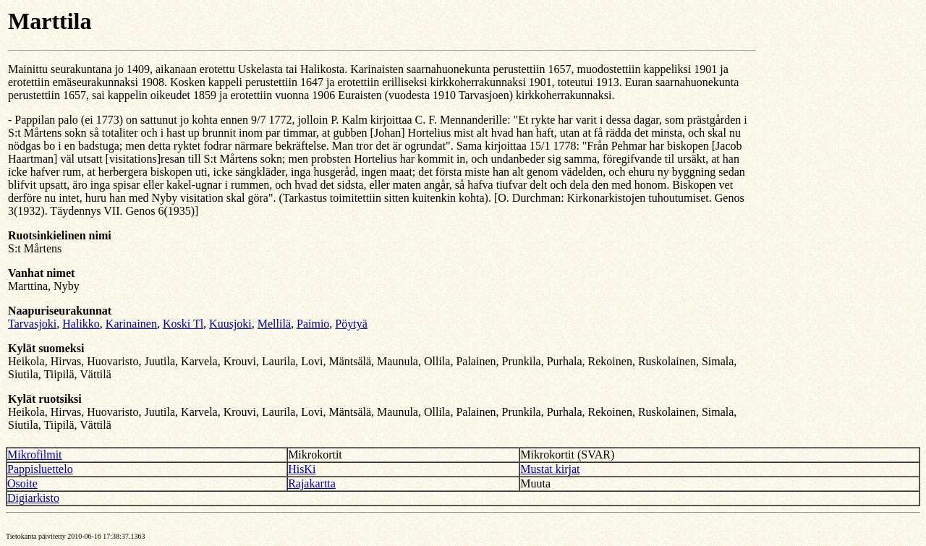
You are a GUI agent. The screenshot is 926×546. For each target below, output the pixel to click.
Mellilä (274, 323)
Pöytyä (351, 323)
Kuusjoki (230, 323)
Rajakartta (312, 483)
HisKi (301, 469)
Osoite (22, 483)
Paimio (313, 323)
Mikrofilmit (34, 454)
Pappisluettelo (40, 469)
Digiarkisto (33, 498)
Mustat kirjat (549, 469)
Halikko (81, 323)
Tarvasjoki (32, 323)
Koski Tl (183, 323)
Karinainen (131, 323)
